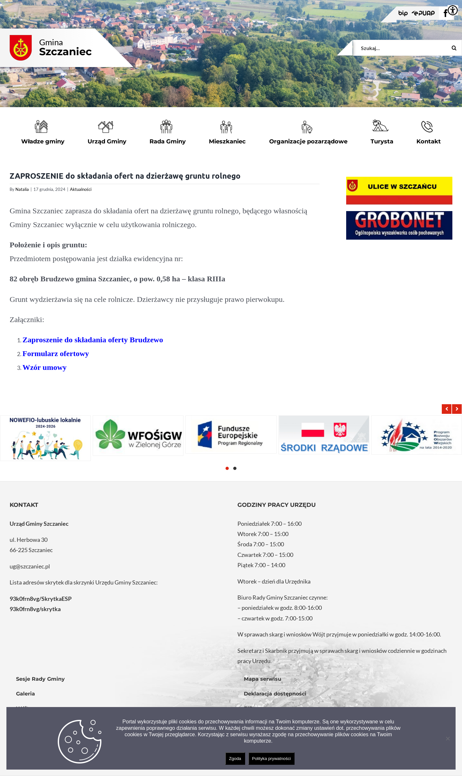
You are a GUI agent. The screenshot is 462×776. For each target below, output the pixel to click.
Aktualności (80, 189)
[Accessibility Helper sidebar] (453, 10)
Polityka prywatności (271, 758)
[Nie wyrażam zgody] (447, 738)
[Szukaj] (454, 48)
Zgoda (235, 758)
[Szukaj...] (407, 48)
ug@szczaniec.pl (30, 566)
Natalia (22, 189)
